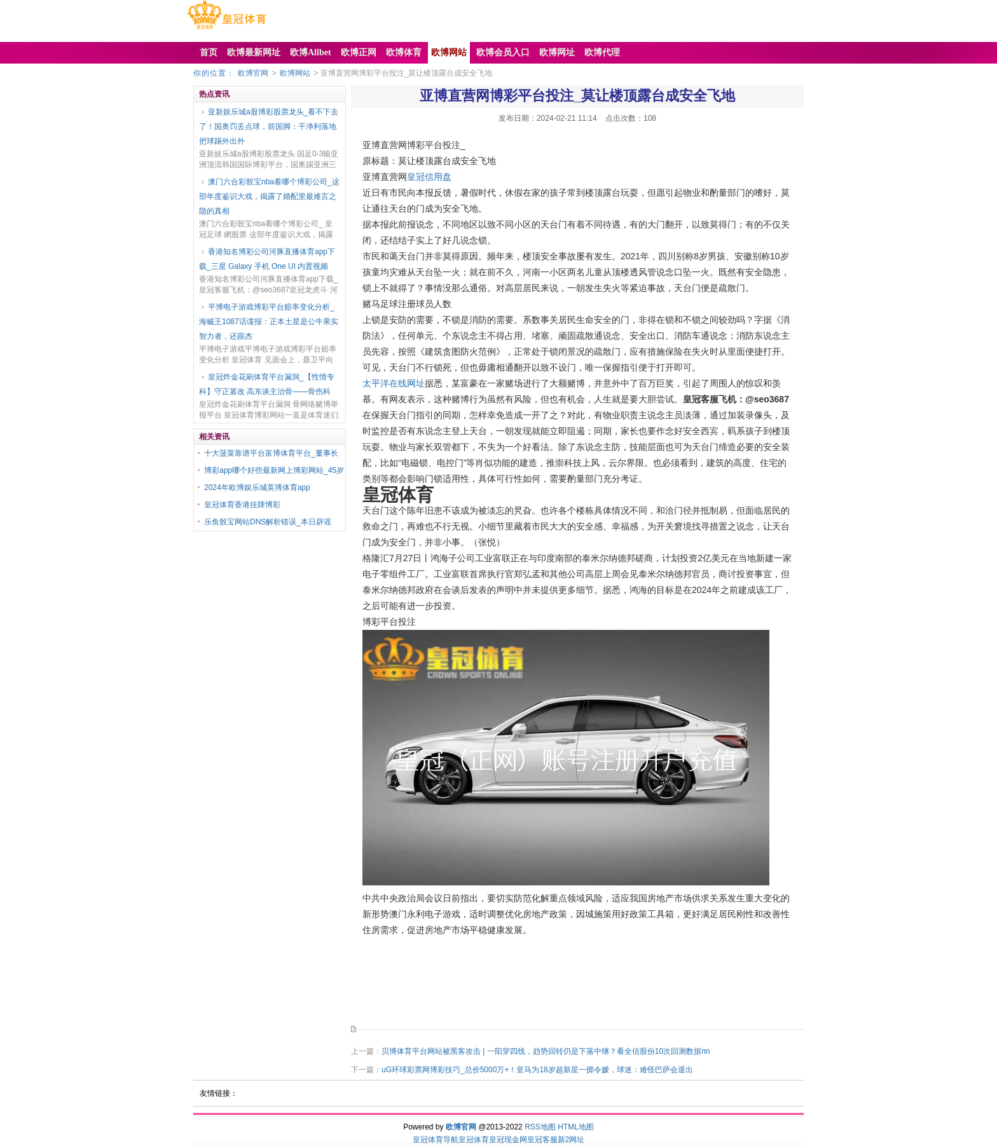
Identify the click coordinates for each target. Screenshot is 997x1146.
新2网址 (571, 1139)
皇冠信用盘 (429, 177)
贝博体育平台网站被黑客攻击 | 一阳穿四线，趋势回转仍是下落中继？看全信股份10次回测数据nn (546, 1051)
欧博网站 (295, 73)
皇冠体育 (473, 1139)
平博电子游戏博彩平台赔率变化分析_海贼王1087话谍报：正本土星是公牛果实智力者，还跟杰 (268, 322)
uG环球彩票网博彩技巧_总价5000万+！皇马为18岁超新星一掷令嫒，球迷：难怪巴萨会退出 (537, 1069)
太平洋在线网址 (393, 383)
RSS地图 (540, 1126)
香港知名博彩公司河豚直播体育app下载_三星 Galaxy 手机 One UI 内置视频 (267, 259)
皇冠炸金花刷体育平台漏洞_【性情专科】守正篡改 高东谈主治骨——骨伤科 (266, 384)
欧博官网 (253, 73)
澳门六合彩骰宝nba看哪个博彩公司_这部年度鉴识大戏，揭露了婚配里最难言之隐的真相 (269, 196)
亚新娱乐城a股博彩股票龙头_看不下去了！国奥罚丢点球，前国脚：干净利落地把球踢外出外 (268, 126)
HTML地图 (576, 1126)
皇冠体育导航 (435, 1139)
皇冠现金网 (508, 1139)
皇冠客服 (542, 1139)
